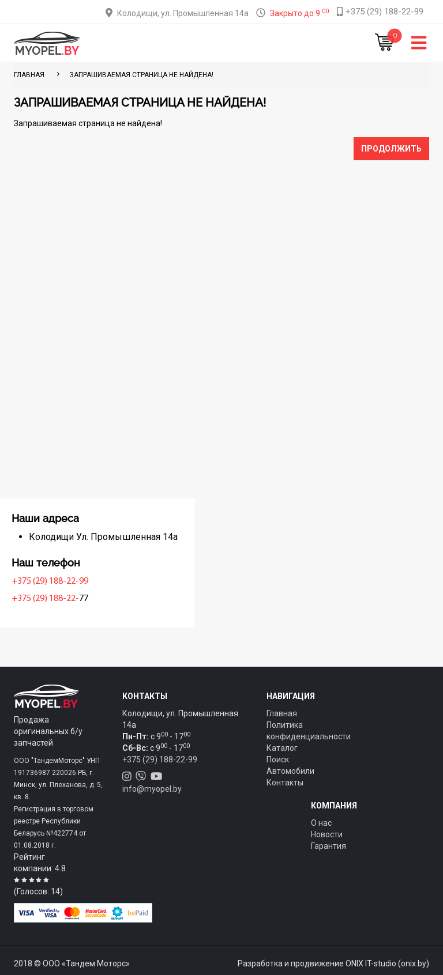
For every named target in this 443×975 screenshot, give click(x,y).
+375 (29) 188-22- (50, 598)
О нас (321, 822)
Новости (327, 834)
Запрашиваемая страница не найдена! (141, 75)
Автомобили (290, 771)
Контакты (284, 782)
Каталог (282, 748)
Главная (281, 713)
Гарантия (328, 846)
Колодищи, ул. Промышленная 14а (183, 13)
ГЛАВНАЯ (29, 75)
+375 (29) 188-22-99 (55, 581)
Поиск (277, 759)
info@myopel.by (152, 788)
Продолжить (391, 148)
